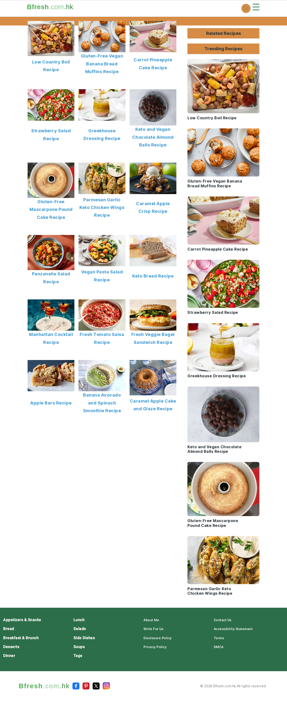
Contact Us (223, 620)
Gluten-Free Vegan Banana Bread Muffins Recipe (102, 63)
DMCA (219, 647)
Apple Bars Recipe (51, 402)
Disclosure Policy (158, 638)
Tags (77, 655)
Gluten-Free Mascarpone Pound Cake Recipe (51, 209)
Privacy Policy (155, 647)
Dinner (9, 655)
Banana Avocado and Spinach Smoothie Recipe (102, 402)
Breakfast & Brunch (21, 638)
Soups (79, 646)
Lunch (79, 620)
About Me (151, 620)
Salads (79, 628)
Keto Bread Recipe (153, 275)
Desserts (11, 646)
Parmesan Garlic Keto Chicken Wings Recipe (101, 207)
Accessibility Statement (233, 629)
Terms (219, 638)
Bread (8, 628)
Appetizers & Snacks (22, 620)
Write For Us (153, 629)
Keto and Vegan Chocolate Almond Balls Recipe (153, 137)
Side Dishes (84, 638)
